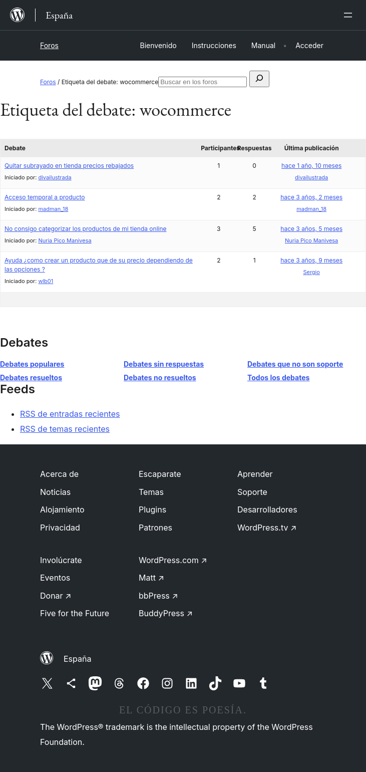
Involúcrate (61, 560)
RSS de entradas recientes (70, 414)
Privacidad (60, 528)
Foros (49, 45)
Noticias (55, 492)
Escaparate (160, 474)
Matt (151, 578)
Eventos (55, 578)
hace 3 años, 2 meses (311, 197)
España (77, 659)
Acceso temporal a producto (45, 197)
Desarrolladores (267, 509)
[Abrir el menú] (350, 15)
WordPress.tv (266, 528)
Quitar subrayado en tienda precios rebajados (69, 165)
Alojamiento (62, 509)
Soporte (252, 492)
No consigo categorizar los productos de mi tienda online (86, 228)
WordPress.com (173, 560)
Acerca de (59, 474)
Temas (151, 492)
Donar (56, 596)
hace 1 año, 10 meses (311, 165)
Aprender (255, 474)
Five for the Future (74, 613)
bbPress (158, 596)
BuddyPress (166, 613)
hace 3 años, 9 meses (311, 260)
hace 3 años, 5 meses (311, 228)
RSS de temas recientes (65, 429)
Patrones (155, 528)
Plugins (152, 509)
